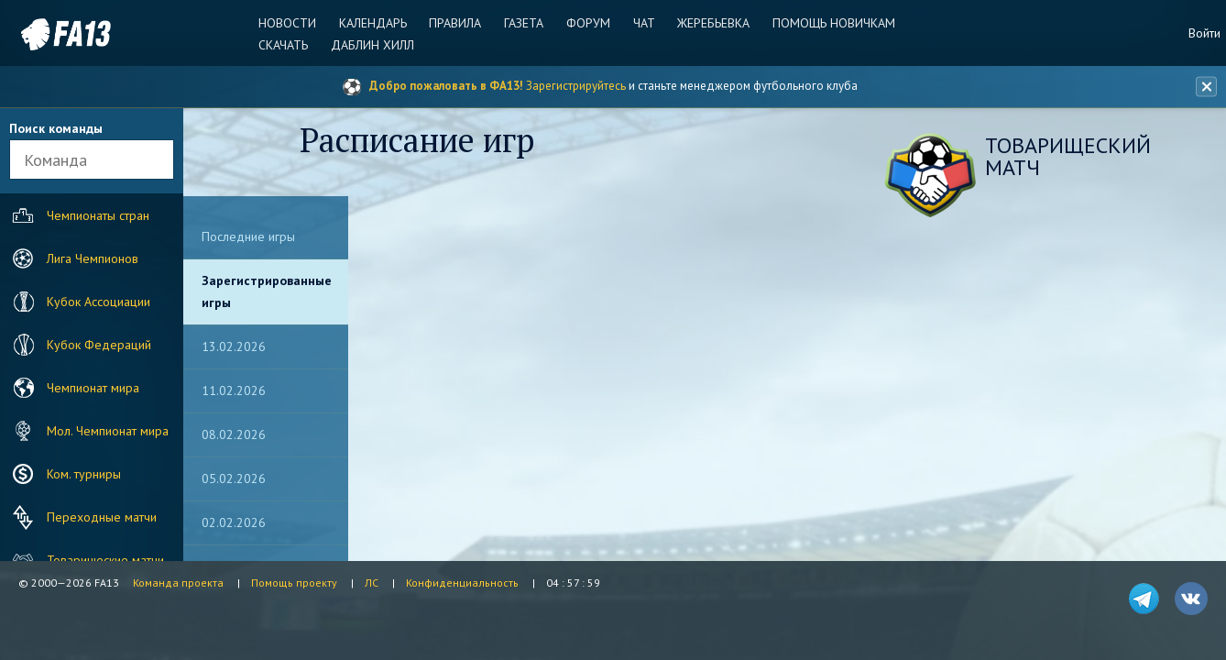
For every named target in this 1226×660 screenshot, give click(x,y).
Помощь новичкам (829, 22)
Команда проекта (178, 582)
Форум (588, 22)
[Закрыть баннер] (1204, 87)
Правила (458, 22)
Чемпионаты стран (78, 215)
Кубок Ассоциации (79, 301)
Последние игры (248, 236)
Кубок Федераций (79, 344)
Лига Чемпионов (73, 258)
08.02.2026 (234, 434)
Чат (642, 22)
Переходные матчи (82, 517)
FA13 (55, 34)
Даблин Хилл (377, 44)
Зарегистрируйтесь (576, 86)
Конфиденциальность (462, 582)
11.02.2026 (234, 390)
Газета (525, 22)
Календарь (377, 22)
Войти (1204, 33)
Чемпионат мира (73, 387)
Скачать (289, 44)
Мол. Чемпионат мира (88, 431)
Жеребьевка (710, 22)
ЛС (371, 582)
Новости (294, 22)
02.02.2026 (234, 522)
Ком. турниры (64, 474)
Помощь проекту (294, 582)
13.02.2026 (234, 346)
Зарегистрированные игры (267, 291)
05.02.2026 (234, 478)
